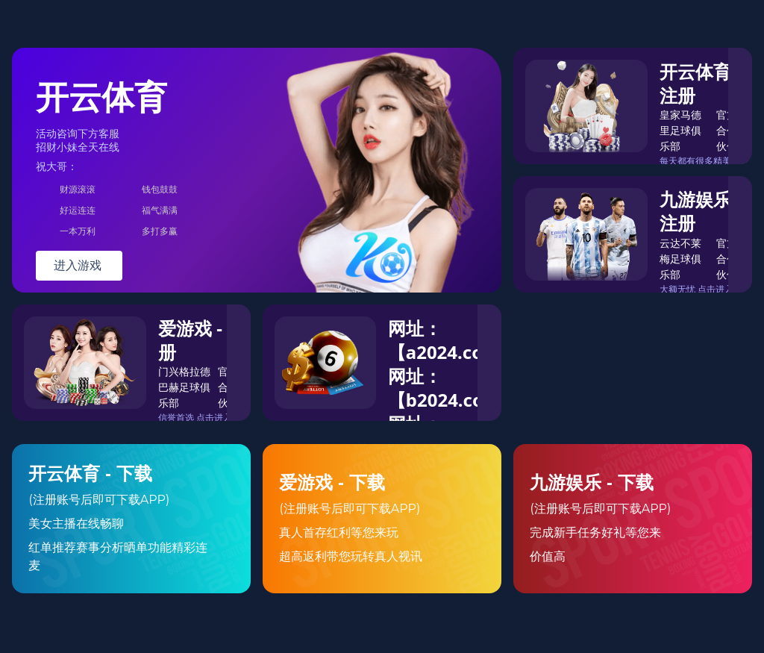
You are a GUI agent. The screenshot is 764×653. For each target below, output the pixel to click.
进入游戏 (79, 265)
